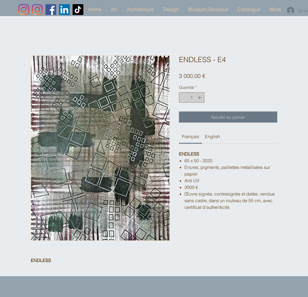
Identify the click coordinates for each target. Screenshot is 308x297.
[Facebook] (50, 9)
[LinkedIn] (64, 9)
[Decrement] (183, 97)
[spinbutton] (192, 97)
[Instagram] (23, 9)
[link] (190, 136)
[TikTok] (78, 9)
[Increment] (200, 97)
